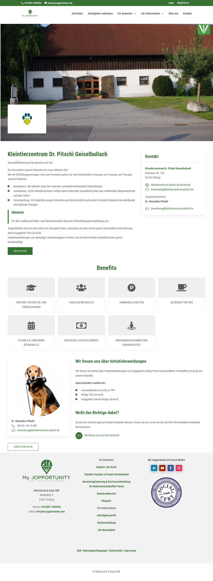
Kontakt (187, 13)
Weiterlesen (20, 251)
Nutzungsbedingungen (95, 550)
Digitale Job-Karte (106, 467)
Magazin (106, 500)
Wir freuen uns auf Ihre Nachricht (97, 435)
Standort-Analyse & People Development (106, 474)
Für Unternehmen (150, 13)
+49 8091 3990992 (32, 3)
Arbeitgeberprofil (106, 515)
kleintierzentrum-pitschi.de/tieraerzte (170, 184)
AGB (79, 550)
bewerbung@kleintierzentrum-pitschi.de (172, 189)
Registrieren (183, 3)
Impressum (130, 550)
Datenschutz (115, 550)
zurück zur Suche (23, 446)
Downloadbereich (106, 493)
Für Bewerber (125, 13)
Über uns (173, 13)
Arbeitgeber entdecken (100, 13)
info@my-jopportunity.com (50, 511)
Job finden (77, 13)
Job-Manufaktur (106, 530)
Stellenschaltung (106, 522)
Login (171, 3)
